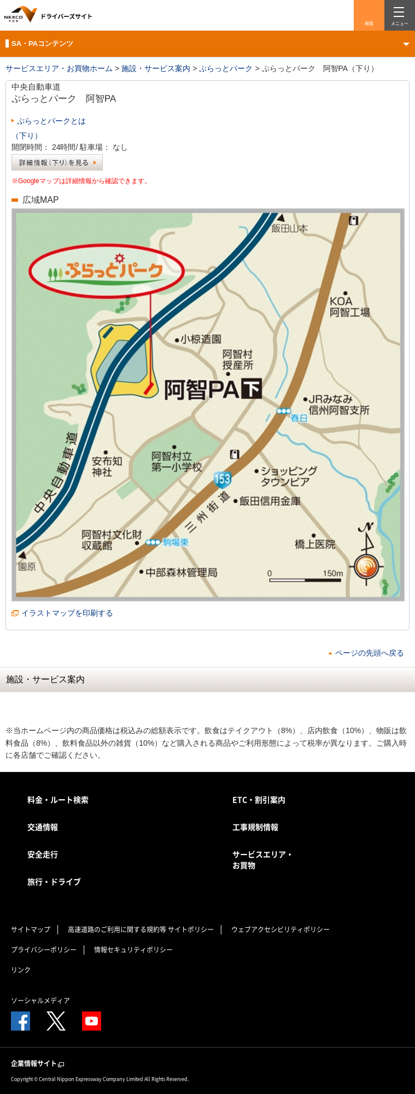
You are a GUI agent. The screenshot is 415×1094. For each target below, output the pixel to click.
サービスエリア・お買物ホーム (59, 68)
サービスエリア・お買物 (263, 859)
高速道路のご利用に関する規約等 (117, 929)
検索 (369, 23)
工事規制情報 (255, 826)
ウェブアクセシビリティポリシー (280, 929)
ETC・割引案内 (258, 799)
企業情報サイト (38, 1063)
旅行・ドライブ (54, 881)
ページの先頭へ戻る (369, 652)
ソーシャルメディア (40, 1000)
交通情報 (42, 826)
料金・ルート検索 (58, 799)
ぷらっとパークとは (51, 120)
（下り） (26, 135)
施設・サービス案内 (155, 68)
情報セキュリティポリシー (133, 950)
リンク (21, 970)
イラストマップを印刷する (67, 613)
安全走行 (42, 854)
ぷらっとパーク (226, 68)
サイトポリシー (191, 929)
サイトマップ (30, 929)
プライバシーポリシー (44, 950)
